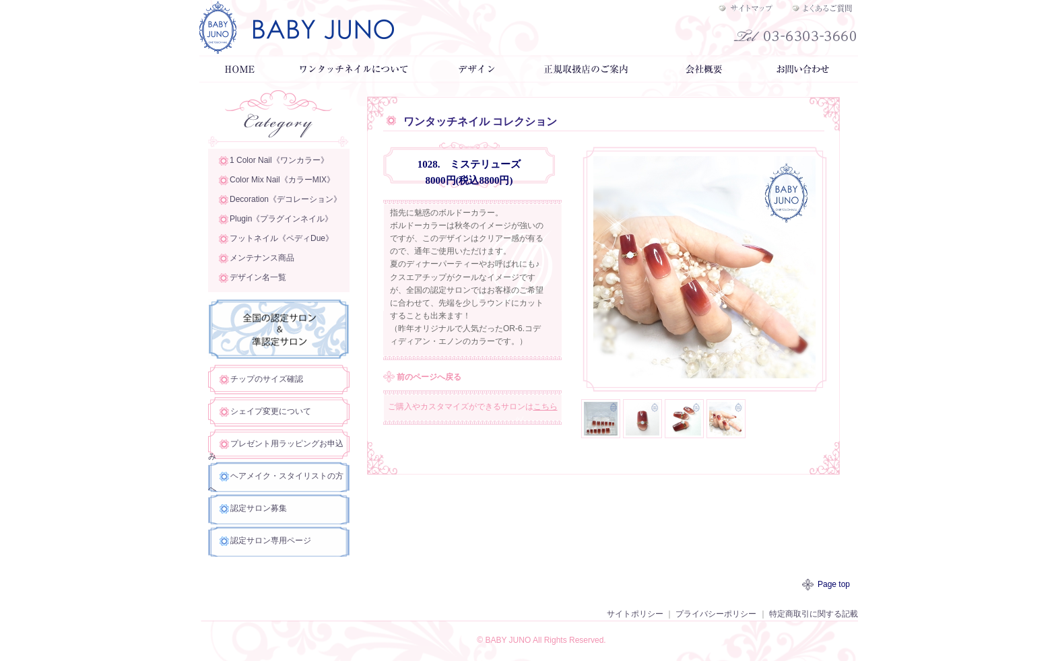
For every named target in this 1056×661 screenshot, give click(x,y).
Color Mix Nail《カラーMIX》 (282, 179)
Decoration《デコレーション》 (285, 199)
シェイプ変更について (270, 411)
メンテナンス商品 (262, 258)
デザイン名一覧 (258, 277)
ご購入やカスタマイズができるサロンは (473, 406)
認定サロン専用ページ (270, 540)
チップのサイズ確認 (266, 379)
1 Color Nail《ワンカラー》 (279, 160)
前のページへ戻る (429, 377)
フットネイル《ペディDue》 (281, 238)
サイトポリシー (635, 614)
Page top (834, 584)
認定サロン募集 (258, 508)
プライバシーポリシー (715, 614)
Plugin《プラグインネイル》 (281, 218)
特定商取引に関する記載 (813, 614)
